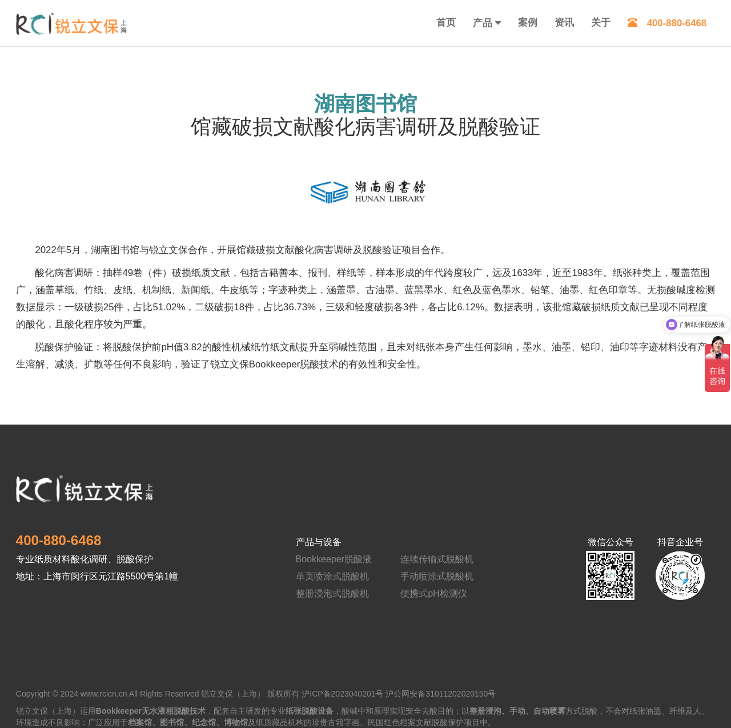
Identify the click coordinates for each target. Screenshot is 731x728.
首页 (446, 22)
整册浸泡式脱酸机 (332, 593)
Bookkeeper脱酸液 (334, 559)
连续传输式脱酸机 (436, 559)
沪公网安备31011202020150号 (440, 693)
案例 (527, 22)
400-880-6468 (667, 23)
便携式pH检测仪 (433, 593)
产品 (482, 23)
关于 (600, 22)
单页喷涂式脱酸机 (332, 576)
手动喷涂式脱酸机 (436, 576)
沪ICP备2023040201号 (342, 693)
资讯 (564, 22)
